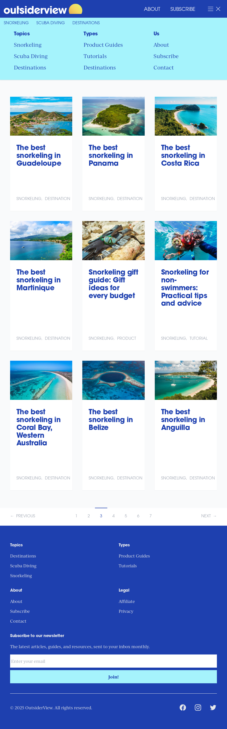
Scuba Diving (50, 23)
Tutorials (95, 56)
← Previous (22, 516)
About (152, 9)
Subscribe (182, 9)
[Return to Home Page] (43, 9)
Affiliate (127, 601)
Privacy (126, 611)
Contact (164, 67)
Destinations (86, 23)
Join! (113, 677)
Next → (209, 516)
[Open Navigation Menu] (214, 9)
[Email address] (113, 661)
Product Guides (103, 44)
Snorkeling (16, 23)
